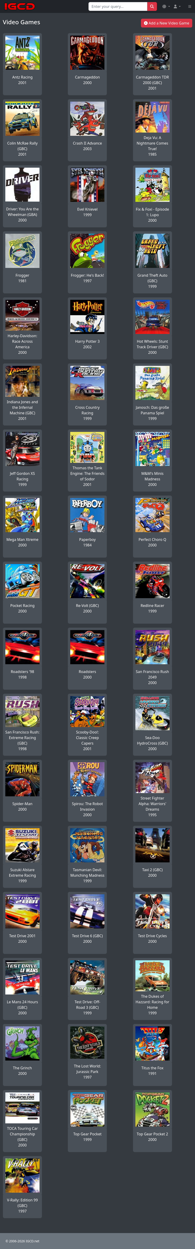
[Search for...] (117, 6)
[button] (166, 6)
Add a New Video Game (166, 23)
